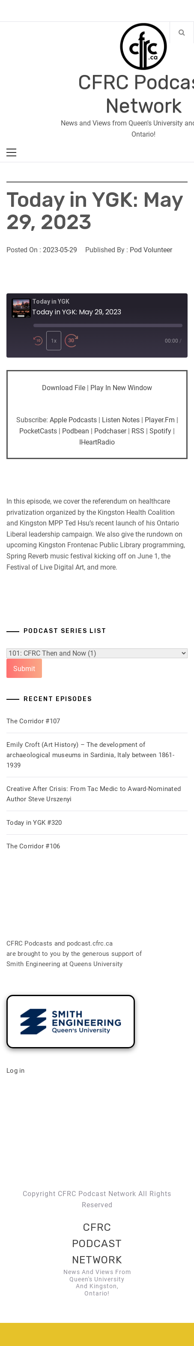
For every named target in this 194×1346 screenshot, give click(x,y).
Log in (15, 1070)
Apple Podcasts (73, 420)
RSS (137, 431)
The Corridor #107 (33, 721)
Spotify (160, 431)
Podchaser (110, 431)
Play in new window (121, 388)
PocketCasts (38, 431)
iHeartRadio (97, 442)
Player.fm (160, 420)
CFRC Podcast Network (97, 1243)
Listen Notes (121, 420)
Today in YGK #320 (34, 823)
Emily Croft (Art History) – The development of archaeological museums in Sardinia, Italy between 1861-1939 (90, 755)
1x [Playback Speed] (54, 341)
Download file (63, 388)
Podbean (75, 431)
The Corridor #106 (33, 846)
